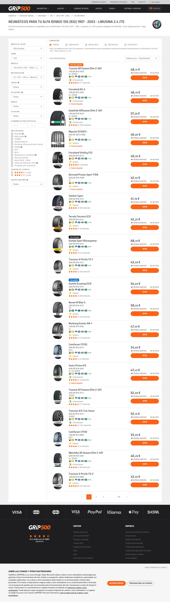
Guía (75, 554)
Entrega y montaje (132, 9)
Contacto (141, 2)
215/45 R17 (133, 45)
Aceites (99, 9)
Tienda (113, 9)
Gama (13, 54)
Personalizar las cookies (140, 583)
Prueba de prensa (80, 532)
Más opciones (17, 131)
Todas (56, 45)
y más (23, 172)
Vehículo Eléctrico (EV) (27, 163)
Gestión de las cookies (134, 554)
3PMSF (18, 139)
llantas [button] (62, 9)
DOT (16, 150)
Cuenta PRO (78, 543)
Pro (132, 2)
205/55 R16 (93, 45)
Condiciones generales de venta (138, 550)
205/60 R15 (113, 45)
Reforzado (21, 136)
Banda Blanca (21, 142)
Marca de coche (18, 44)
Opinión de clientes (99, 2)
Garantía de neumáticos (83, 558)
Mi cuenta (154, 2)
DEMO (19, 147)
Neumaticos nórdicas (26, 155)
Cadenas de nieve (81, 9)
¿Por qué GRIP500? (81, 535)
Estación (15, 112)
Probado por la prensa (25, 165)
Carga (15, 83)
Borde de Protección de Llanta (29, 144)
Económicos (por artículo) (23, 121)
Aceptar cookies (116, 583)
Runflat (19, 134)
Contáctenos (130, 535)
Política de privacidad (134, 543)
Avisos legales (131, 558)
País (75, 550)
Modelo (14, 63)
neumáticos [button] (43, 9)
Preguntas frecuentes (118, 2)
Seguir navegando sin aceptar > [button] (156, 567)
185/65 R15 (74, 45)
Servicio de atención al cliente (137, 532)
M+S (17, 152)
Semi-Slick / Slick (22, 160)
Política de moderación (134, 547)
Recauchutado (21, 158)
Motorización (17, 73)
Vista (145, 78)
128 (118, 497)
